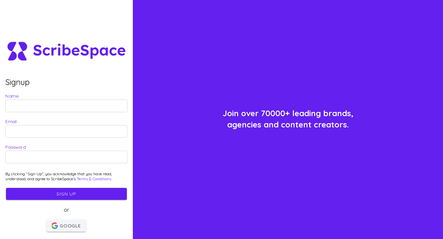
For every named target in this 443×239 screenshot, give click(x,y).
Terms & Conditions (94, 178)
